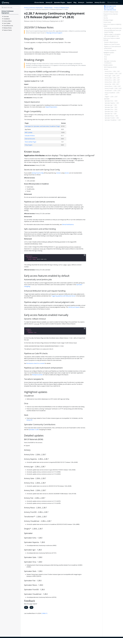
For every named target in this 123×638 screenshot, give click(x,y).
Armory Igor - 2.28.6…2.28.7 (112, 76)
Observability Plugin (30, 142)
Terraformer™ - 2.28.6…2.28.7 (113, 90)
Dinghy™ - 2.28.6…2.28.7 (111, 96)
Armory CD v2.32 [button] (100, 2)
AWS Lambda (28, 132)
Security (106, 18)
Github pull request (73, 307)
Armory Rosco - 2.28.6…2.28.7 (113, 86)
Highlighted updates (109, 52)
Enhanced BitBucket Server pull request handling (112, 31)
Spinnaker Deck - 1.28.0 (111, 111)
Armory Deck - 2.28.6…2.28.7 (112, 82)
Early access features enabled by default (112, 25)
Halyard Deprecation (51, 107)
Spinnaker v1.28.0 (34, 429)
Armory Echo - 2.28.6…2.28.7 (112, 71)
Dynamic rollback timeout (111, 42)
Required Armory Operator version (111, 15)
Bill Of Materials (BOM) (110, 67)
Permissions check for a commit (35, 363)
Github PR (29, 420)
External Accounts (30, 139)
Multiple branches (37, 375)
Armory (106, 69)
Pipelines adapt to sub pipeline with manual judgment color (112, 35)
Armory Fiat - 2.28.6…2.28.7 (112, 84)
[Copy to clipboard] (84, 255)
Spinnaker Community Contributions (110, 62)
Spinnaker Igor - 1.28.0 (111, 105)
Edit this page (109, 8)
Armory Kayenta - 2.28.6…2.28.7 (113, 73)
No (31, 607)
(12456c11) (44, 613)
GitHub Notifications (68, 224)
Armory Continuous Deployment (33, 7)
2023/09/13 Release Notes (111, 12)
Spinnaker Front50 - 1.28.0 (112, 118)
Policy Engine (28, 145)
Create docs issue (110, 10)
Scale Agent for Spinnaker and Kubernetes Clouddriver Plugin (42, 126)
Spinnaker (106, 99)
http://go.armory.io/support (54, 33)
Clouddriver (107, 55)
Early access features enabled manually (112, 39)
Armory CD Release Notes (61, 7)
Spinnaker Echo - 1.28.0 (111, 101)
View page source (110, 6)
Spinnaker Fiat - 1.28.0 (111, 113)
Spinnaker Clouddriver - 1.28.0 (113, 120)
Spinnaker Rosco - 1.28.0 (111, 116)
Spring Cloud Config (37, 173)
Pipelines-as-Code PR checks (112, 44)
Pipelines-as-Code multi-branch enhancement (112, 47)
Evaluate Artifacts (30, 135)
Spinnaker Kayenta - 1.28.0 (112, 103)
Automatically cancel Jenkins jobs (113, 28)
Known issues (107, 22)
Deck (105, 59)
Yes (26, 607)
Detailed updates (108, 65)
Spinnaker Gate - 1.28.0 (111, 107)
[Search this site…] (114, 2)
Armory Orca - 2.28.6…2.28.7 (112, 80)
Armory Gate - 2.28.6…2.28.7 (112, 78)
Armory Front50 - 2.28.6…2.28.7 (113, 88)
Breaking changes (108, 20)
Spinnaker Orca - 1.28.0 (111, 109)
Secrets (67, 173)
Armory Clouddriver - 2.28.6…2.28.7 (112, 93)
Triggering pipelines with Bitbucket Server (63, 296)
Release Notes (48, 7)
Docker (58, 173)
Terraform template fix (110, 50)
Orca (105, 57)
